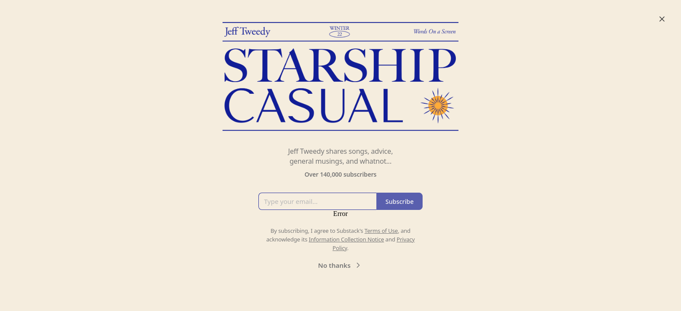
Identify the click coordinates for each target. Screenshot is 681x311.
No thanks (340, 265)
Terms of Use (381, 231)
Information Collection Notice (346, 239)
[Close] (662, 19)
